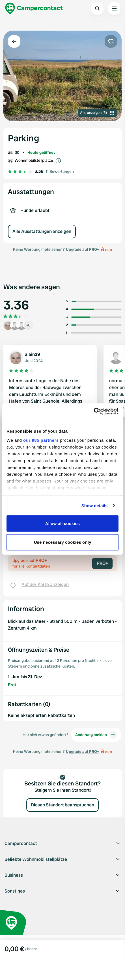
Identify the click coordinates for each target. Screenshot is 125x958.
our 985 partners (41, 439)
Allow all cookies (62, 523)
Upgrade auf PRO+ (82, 249)
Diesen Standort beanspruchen (62, 805)
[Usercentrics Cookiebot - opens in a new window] (93, 411)
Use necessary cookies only (62, 541)
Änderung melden (96, 735)
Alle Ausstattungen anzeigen (41, 231)
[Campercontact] (34, 8)
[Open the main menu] (114, 8)
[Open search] (97, 8)
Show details (94, 505)
